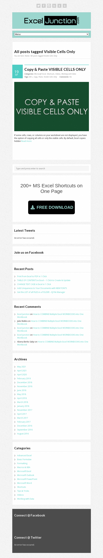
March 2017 (22, 417)
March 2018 (22, 402)
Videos (57, 74)
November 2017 (24, 410)
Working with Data (68, 74)
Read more (26, 141)
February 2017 (24, 421)
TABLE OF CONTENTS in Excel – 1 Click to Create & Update (43, 280)
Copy (35, 77)
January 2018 (23, 406)
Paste (40, 77)
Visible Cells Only (50, 77)
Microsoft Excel (40, 74)
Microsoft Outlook (25, 475)
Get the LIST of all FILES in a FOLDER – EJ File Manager (41, 292)
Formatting (22, 463)
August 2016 (23, 433)
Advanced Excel (24, 455)
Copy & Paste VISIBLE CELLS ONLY (55, 69)
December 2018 (24, 382)
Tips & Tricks (23, 491)
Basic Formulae (24, 459)
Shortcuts (50, 74)
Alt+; (31, 77)
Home (27, 56)
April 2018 (22, 398)
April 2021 (22, 370)
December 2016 (24, 425)
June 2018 (21, 390)
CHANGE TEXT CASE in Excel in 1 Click (34, 284)
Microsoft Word (24, 483)
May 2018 (21, 394)
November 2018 (24, 386)
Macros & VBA (23, 467)
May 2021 (21, 366)
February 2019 (24, 378)
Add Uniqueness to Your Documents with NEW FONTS (42, 288)
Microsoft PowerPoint (27, 479)
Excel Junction (23, 314)
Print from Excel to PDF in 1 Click (32, 276)
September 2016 (25, 429)
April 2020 (22, 374)
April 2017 (22, 414)
